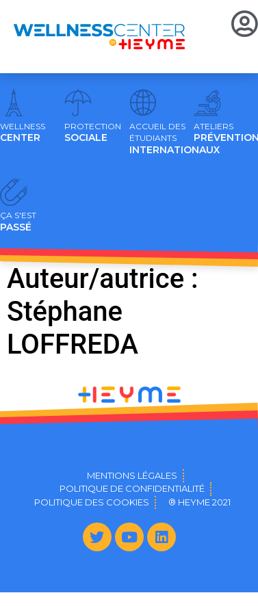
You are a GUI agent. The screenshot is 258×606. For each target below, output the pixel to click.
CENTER (22, 132)
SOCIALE (92, 132)
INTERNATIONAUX (174, 139)
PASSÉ (18, 221)
